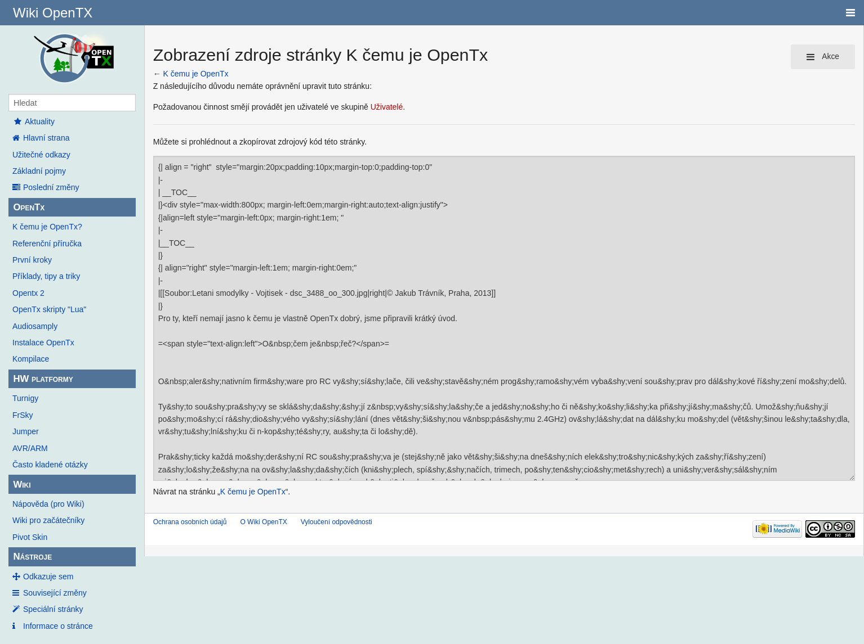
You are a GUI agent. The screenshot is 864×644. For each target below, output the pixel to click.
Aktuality (33, 121)
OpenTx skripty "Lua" (49, 309)
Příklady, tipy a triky (46, 276)
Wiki (21, 484)
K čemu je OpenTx (196, 73)
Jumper (25, 431)
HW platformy (43, 378)
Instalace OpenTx (43, 342)
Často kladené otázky (50, 464)
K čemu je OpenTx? (47, 226)
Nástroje (32, 556)
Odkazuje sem (48, 576)
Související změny (55, 592)
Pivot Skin (29, 537)
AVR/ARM (30, 448)
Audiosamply (34, 326)
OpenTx (28, 207)
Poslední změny (51, 187)
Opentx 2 (28, 293)
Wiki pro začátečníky (48, 520)
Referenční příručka (47, 243)
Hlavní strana (46, 137)
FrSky (22, 415)
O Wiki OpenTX (263, 522)
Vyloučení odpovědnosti (336, 522)
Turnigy (25, 398)
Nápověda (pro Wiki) (48, 503)
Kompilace (30, 358)
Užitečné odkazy (41, 154)
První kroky (32, 259)
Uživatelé (387, 106)
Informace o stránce (58, 626)
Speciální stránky (53, 609)
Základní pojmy (39, 170)
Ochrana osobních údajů (190, 522)
